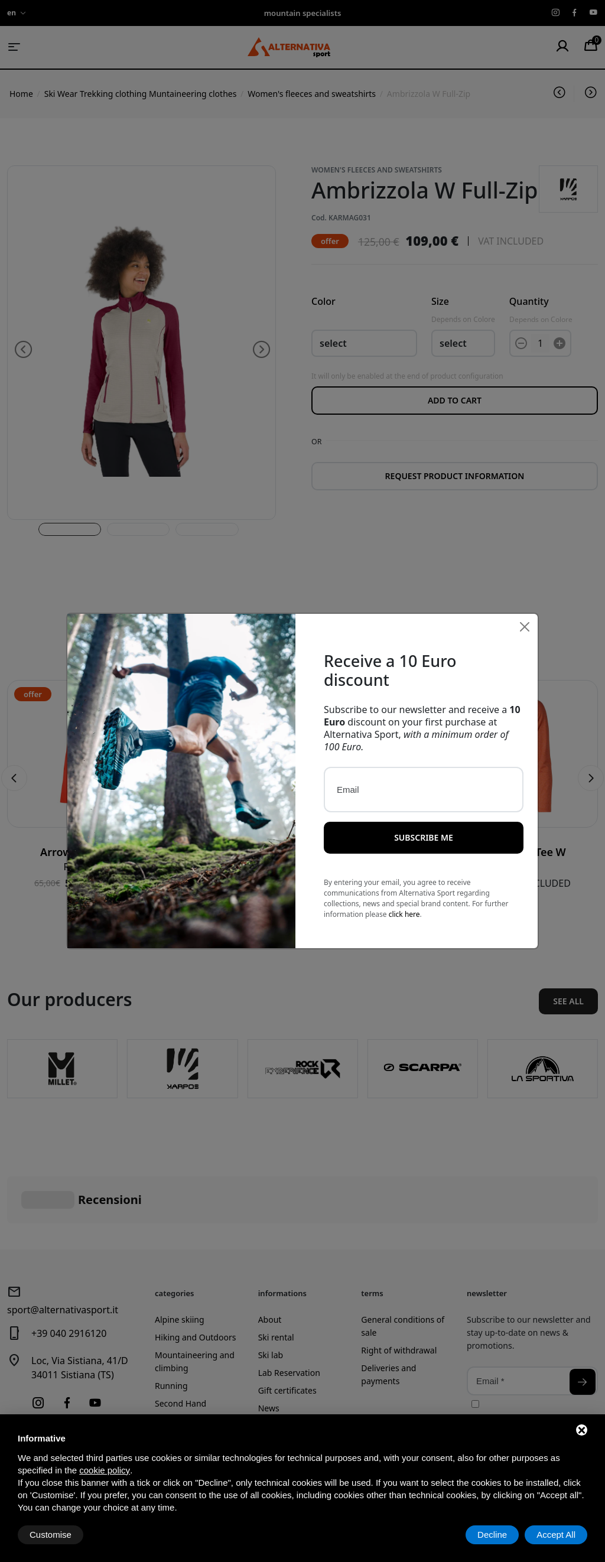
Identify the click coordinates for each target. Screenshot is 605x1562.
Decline (492, 1535)
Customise (50, 1535)
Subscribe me (423, 835)
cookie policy (104, 1470)
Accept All (555, 1535)
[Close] (525, 624)
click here (404, 912)
